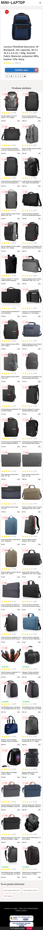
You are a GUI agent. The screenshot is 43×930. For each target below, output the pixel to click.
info (18, 121)
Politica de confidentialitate (28, 908)
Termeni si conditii (10, 908)
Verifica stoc (26, 70)
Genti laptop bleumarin (11, 890)
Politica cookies (21, 910)
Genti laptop (7, 896)
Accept (29, 928)
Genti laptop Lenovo (30, 890)
